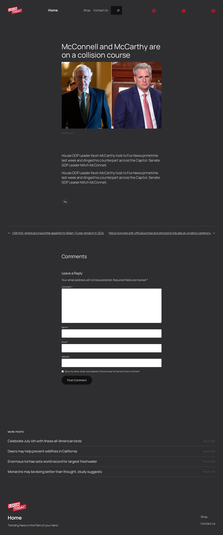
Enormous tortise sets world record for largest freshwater (52, 461)
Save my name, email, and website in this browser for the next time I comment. (102, 371)
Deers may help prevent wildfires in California (42, 451)
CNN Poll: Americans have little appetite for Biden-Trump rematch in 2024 (58, 233)
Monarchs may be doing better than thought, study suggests (55, 472)
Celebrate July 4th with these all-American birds (45, 441)
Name (65, 327)
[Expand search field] (116, 10)
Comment (67, 286)
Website (65, 356)
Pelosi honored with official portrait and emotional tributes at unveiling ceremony (160, 233)
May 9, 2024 (209, 441)
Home (53, 10)
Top (65, 201)
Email (65, 341)
